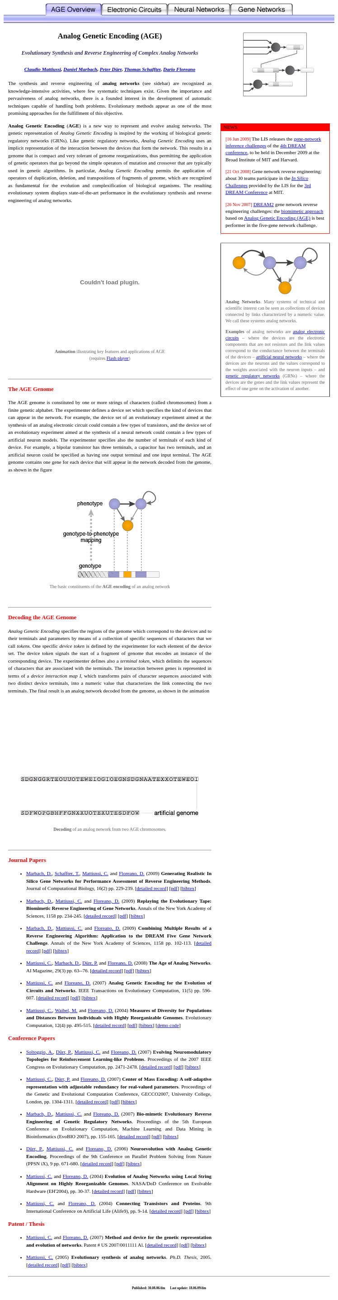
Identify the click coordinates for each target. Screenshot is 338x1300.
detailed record (151, 888)
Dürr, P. (90, 963)
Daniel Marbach (80, 69)
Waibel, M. (66, 1010)
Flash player (118, 358)
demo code (168, 1025)
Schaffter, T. (67, 873)
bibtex (188, 888)
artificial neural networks (279, 356)
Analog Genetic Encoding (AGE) (277, 218)
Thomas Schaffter (142, 69)
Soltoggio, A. (39, 1052)
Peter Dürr (111, 69)
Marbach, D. (39, 873)
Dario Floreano (179, 69)
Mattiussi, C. (95, 873)
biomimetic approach (302, 211)
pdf (174, 888)
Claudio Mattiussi (42, 69)
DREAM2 (263, 204)
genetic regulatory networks (252, 375)
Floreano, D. (131, 873)
